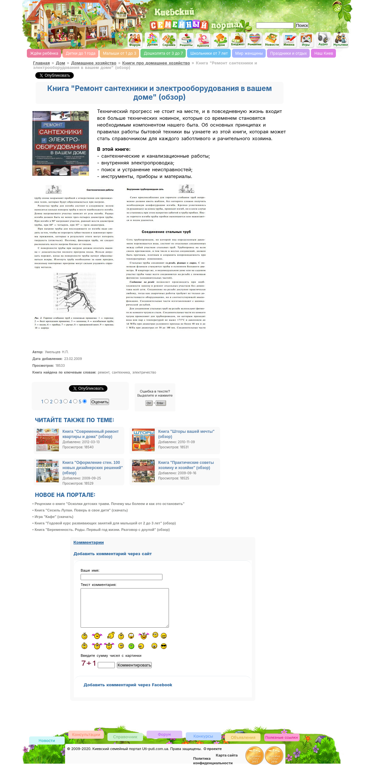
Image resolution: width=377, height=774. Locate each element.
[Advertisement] (275, 9)
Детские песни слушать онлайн (324, 39)
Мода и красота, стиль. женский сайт (203, 40)
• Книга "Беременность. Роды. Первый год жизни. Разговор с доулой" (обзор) (101, 530)
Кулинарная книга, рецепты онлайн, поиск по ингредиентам (186, 40)
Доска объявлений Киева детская (243, 744)
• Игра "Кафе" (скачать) (52, 517)
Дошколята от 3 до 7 (163, 53)
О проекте (213, 756)
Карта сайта (227, 763)
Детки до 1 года (80, 53)
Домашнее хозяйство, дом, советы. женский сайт (221, 40)
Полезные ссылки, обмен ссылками (282, 745)
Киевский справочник (125, 744)
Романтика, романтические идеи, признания (255, 40)
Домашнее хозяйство (93, 63)
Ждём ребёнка (44, 53)
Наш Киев (323, 53)
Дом (60, 63)
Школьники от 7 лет (208, 53)
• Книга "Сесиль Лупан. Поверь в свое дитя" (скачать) (80, 510)
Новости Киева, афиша (272, 40)
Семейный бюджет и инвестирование (238, 40)
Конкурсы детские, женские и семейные (203, 743)
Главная (41, 63)
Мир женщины (249, 53)
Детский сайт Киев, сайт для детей (152, 39)
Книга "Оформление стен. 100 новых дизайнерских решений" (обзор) (92, 467)
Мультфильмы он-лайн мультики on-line (341, 40)
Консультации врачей (86, 742)
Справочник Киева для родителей (169, 40)
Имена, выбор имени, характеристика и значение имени (289, 40)
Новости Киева (47, 748)
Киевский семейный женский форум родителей (135, 40)
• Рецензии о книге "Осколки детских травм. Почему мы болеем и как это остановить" (108, 504)
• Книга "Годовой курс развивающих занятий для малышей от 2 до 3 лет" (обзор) (104, 523)
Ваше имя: (90, 570)
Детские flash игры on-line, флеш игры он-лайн (306, 39)
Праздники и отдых (288, 53)
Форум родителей (164, 741)
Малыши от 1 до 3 (119, 53)
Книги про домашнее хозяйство (156, 63)
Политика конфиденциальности (213, 768)
